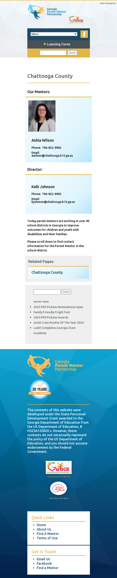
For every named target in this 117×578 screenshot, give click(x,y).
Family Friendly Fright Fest (52, 312)
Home (41, 525)
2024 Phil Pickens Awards (51, 317)
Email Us (43, 559)
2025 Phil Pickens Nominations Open (58, 307)
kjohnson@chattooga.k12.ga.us (53, 201)
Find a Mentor (47, 568)
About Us (44, 529)
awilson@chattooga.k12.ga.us (52, 155)
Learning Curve (57, 44)
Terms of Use (47, 538)
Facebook (44, 563)
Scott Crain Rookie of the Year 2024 (59, 322)
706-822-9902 (51, 147)
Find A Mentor (48, 534)
